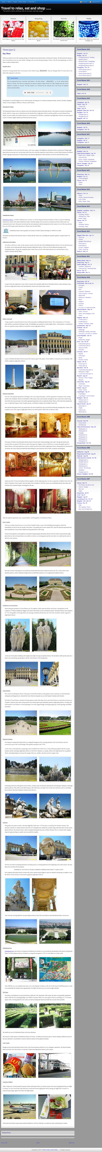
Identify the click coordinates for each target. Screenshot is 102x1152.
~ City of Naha (81, 199)
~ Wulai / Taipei (81, 218)
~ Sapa (79, 505)
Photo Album (22, 2)
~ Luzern (80, 287)
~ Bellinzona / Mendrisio (84, 297)
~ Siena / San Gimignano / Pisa (85, 313)
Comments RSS (95, 2)
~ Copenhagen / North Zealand (85, 396)
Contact (15, 2)
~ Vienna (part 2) (82, 365)
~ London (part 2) (82, 321)
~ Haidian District (82, 59)
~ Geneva (80, 305)
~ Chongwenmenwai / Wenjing (85, 57)
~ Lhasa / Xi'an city (82, 249)
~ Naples (80, 408)
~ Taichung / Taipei (82, 226)
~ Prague (80, 337)
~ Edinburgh (80, 329)
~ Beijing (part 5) (82, 439)
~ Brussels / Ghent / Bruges (85, 377)
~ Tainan (79, 182)
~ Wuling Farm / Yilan (83, 216)
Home (3, 2)
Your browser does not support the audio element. (37, 92)
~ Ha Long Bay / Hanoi (83, 507)
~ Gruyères (80, 303)
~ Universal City (82, 157)
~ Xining (80, 239)
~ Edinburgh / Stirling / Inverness (86, 331)
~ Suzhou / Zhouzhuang (84, 468)
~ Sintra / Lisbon (82, 390)
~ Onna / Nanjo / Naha (83, 201)
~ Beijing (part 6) (82, 441)
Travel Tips (31, 2)
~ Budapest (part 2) (82, 402)
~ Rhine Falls (81, 295)
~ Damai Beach (81, 423)
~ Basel (79, 299)
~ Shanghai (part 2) (82, 116)
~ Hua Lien (80, 489)
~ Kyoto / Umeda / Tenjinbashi (85, 159)
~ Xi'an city (80, 237)
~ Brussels (80, 380)
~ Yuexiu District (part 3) (84, 75)
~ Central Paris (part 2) (83, 345)
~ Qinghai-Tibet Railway (84, 241)
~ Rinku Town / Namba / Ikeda (85, 155)
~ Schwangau (81, 355)
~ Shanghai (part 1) (82, 114)
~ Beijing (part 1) (82, 429)
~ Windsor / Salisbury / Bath (85, 323)
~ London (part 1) (82, 319)
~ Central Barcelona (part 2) (85, 373)
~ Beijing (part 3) (82, 435)
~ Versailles (80, 349)
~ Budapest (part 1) (82, 400)
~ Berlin (79, 357)
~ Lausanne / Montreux (83, 291)
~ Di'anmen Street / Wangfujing (86, 61)
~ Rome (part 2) (81, 412)
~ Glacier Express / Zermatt (85, 293)
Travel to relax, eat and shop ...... (26, 8)
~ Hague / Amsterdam (83, 386)
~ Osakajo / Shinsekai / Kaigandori (86, 161)
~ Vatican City (81, 410)
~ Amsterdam (81, 384)
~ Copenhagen (81, 394)
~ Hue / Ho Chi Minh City (84, 509)
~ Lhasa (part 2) (81, 245)
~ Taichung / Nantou (83, 214)
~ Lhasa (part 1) (81, 243)
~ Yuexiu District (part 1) (84, 69)
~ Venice (79, 315)
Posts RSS (83, 2)
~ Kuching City (81, 425)
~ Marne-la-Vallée (82, 347)
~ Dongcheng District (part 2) (85, 65)
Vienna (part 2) (9, 50)
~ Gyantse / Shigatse (83, 247)
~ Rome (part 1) (81, 406)
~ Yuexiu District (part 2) (84, 73)
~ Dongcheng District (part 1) (85, 63)
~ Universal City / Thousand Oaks (86, 268)
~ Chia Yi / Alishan (82, 487)
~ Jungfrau (80, 301)
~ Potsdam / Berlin (82, 359)
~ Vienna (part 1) (82, 363)
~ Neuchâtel (80, 285)
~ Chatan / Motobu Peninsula (85, 197)
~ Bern (79, 289)
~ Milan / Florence (82, 311)
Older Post (71, 1143)
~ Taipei (79, 184)
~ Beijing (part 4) (82, 437)
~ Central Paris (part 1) (83, 343)
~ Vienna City (81, 106)
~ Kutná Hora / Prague (83, 339)
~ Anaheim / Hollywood (84, 266)
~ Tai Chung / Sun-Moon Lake (85, 485)
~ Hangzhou (80, 470)
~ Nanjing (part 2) (82, 466)
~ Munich (80, 353)
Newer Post (4, 1143)
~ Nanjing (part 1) (82, 464)
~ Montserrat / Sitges (83, 371)
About (9, 2)
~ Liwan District (82, 71)
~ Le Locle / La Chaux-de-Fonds (86, 307)
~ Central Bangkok (82, 178)
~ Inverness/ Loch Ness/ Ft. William (87, 333)
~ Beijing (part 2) (82, 431)
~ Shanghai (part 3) (82, 472)
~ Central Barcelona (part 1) (85, 369)
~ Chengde (80, 433)
